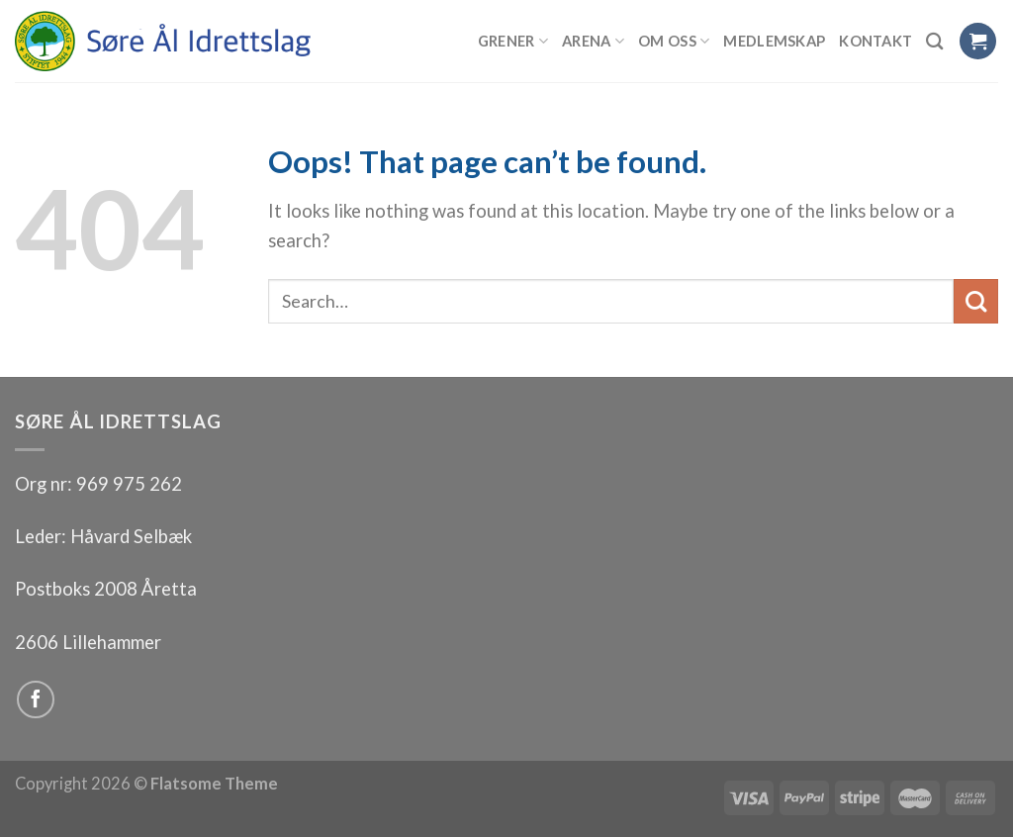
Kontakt (875, 40)
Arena (593, 41)
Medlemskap (774, 40)
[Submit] (976, 301)
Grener (513, 41)
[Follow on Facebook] (35, 699)
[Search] (935, 41)
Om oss (673, 41)
